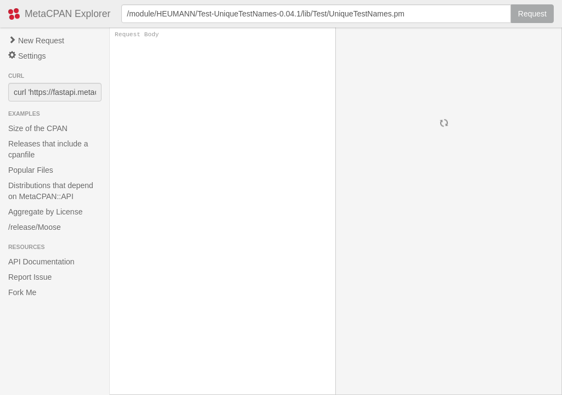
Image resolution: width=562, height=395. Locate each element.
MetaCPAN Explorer (67, 13)
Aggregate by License (45, 211)
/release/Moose (34, 227)
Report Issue (30, 277)
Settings (27, 55)
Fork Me (22, 292)
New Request (36, 40)
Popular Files (30, 170)
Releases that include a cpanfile (48, 149)
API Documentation (41, 261)
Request (532, 13)
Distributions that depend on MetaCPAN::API (50, 191)
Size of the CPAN (38, 128)
